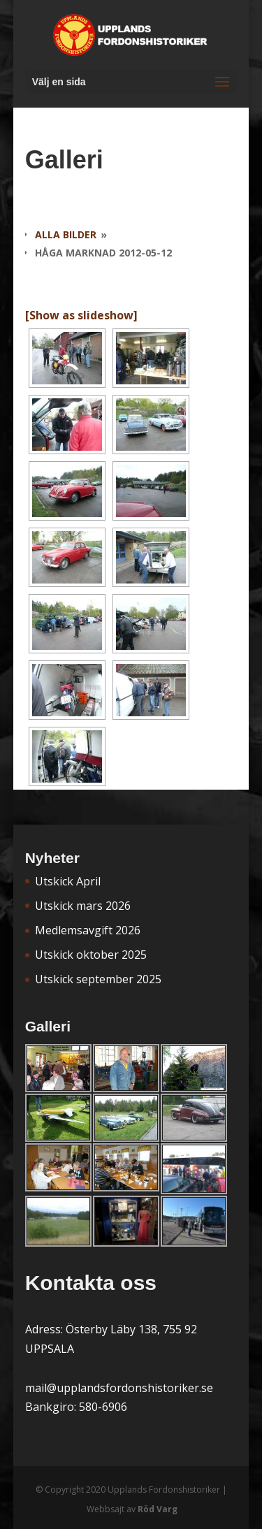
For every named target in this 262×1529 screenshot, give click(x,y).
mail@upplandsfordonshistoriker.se (119, 1388)
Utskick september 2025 (98, 979)
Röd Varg (157, 1509)
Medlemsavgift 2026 (87, 930)
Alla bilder (65, 234)
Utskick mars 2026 (83, 905)
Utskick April (68, 881)
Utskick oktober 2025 (91, 954)
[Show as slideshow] (81, 315)
